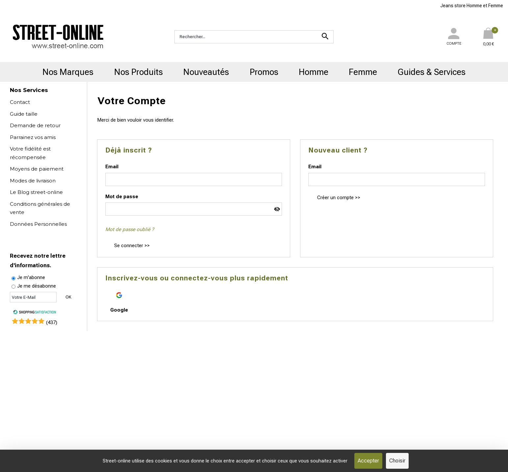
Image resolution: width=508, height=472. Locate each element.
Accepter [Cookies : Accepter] (368, 461)
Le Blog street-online (36, 192)
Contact (20, 102)
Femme (363, 72)
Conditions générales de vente (40, 208)
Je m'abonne (31, 277)
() (51, 322)
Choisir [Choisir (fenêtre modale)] (397, 461)
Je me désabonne (36, 286)
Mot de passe (121, 197)
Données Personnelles (38, 224)
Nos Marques (67, 72)
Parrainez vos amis (33, 137)
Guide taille (24, 114)
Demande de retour (35, 125)
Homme (313, 72)
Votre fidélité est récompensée (30, 153)
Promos (264, 72)
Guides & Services (432, 72)
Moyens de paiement (37, 169)
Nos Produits (138, 72)
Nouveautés (206, 72)
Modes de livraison (33, 180)
